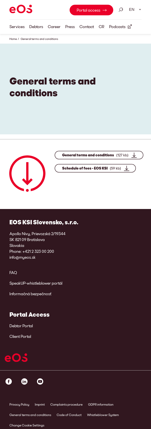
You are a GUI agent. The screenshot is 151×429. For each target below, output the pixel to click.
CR (101, 26)
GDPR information (100, 404)
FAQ (13, 272)
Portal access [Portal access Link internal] (88, 10)
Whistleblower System (103, 415)
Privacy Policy (19, 404)
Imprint (40, 404)
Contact (86, 26)
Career (54, 26)
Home (13, 38)
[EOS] (20, 10)
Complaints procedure (66, 404)
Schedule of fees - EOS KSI (91, 168)
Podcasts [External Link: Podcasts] (117, 26)
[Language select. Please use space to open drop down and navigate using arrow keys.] (134, 9)
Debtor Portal (21, 325)
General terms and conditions (95, 155)
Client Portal (20, 336)
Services (17, 26)
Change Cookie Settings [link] (26, 425)
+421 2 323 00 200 (38, 251)
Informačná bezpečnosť (30, 293)
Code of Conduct (69, 415)
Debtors (36, 26)
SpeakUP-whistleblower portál (35, 283)
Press (70, 26)
